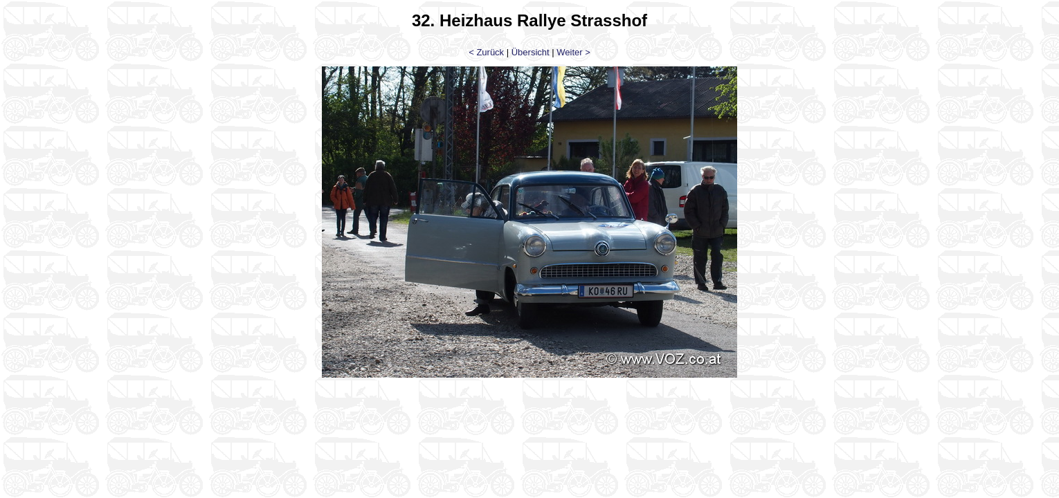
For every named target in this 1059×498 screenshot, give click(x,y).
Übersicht (531, 52)
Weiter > (573, 52)
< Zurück (486, 52)
